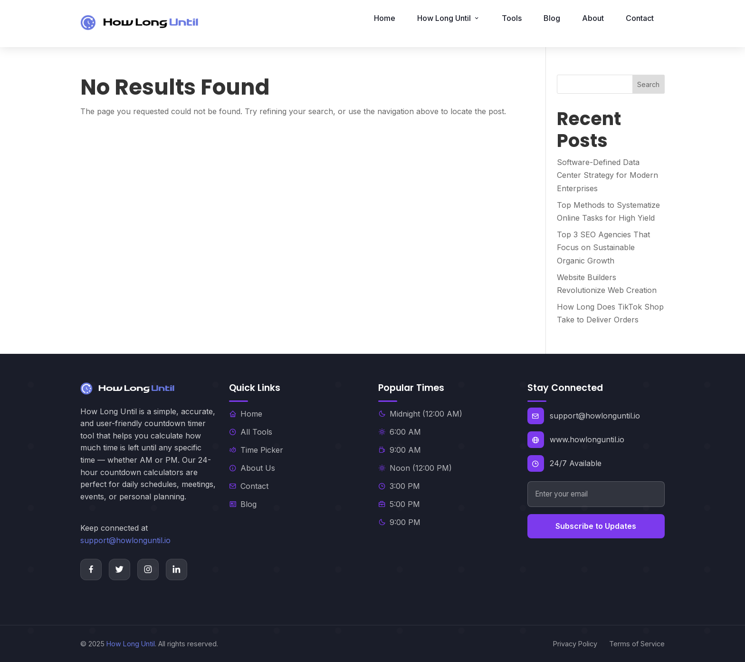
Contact (640, 18)
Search (648, 84)
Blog (552, 18)
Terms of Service (637, 644)
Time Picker (256, 450)
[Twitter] (119, 569)
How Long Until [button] (448, 18)
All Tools (250, 432)
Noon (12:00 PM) (415, 468)
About (593, 18)
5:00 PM (399, 504)
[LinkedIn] (176, 569)
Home (384, 18)
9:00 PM (399, 522)
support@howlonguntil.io (125, 540)
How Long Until (130, 644)
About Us (252, 468)
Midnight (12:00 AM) (420, 414)
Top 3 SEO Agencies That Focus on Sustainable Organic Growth (603, 247)
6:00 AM (399, 432)
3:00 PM (399, 486)
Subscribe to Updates (595, 526)
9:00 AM (399, 450)
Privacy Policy (575, 644)
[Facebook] (91, 569)
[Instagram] (148, 569)
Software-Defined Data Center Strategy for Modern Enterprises (607, 175)
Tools (512, 18)
